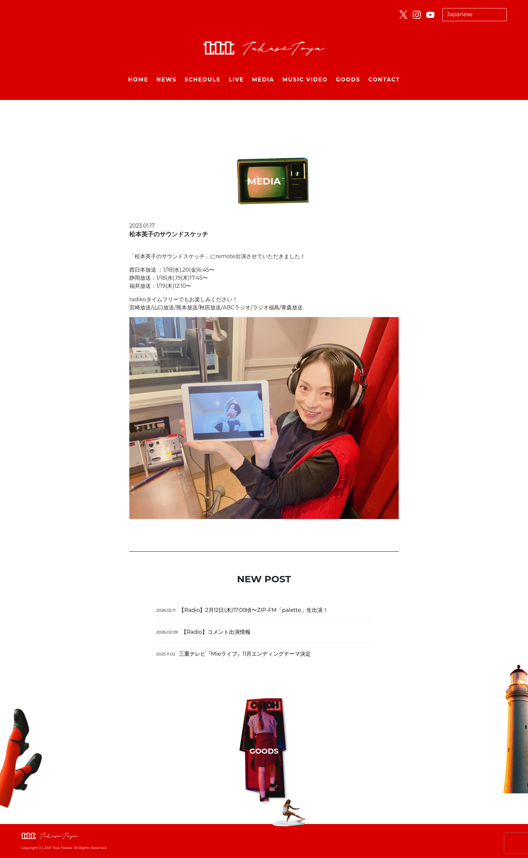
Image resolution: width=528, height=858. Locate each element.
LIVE (236, 79)
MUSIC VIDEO (305, 79)
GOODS (348, 79)
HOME (138, 79)
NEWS (167, 79)
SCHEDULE (203, 79)
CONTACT (384, 79)
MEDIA (263, 79)
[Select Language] (474, 14)
